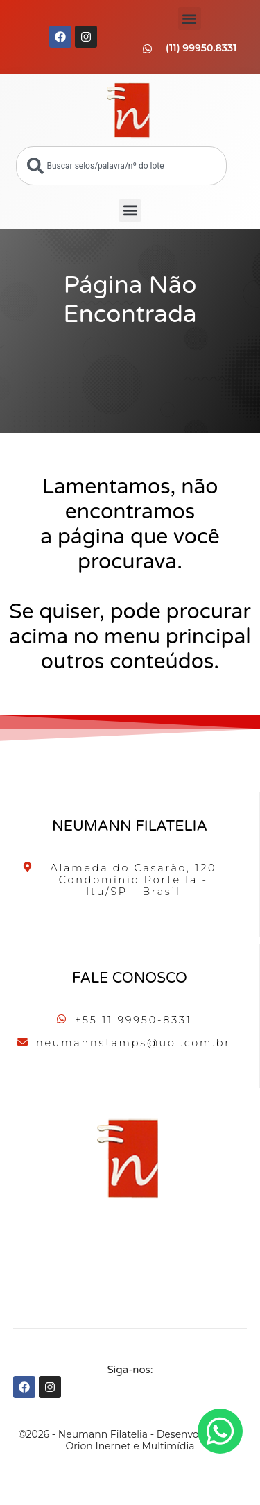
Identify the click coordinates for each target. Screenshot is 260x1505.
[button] (189, 18)
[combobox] (121, 165)
